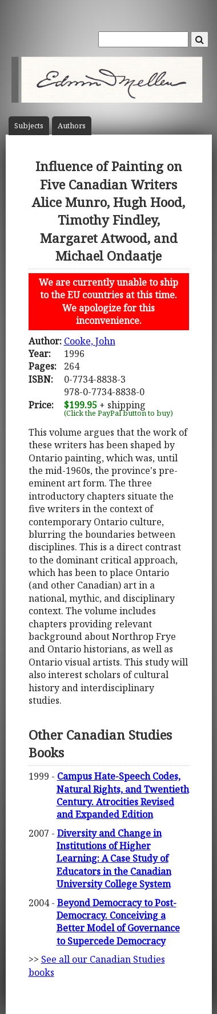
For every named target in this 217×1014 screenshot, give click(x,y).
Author (72, 125)
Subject (28, 125)
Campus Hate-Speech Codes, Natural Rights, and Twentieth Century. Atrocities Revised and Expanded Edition (123, 795)
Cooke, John (89, 341)
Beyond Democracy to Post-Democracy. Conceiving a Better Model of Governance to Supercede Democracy (118, 922)
